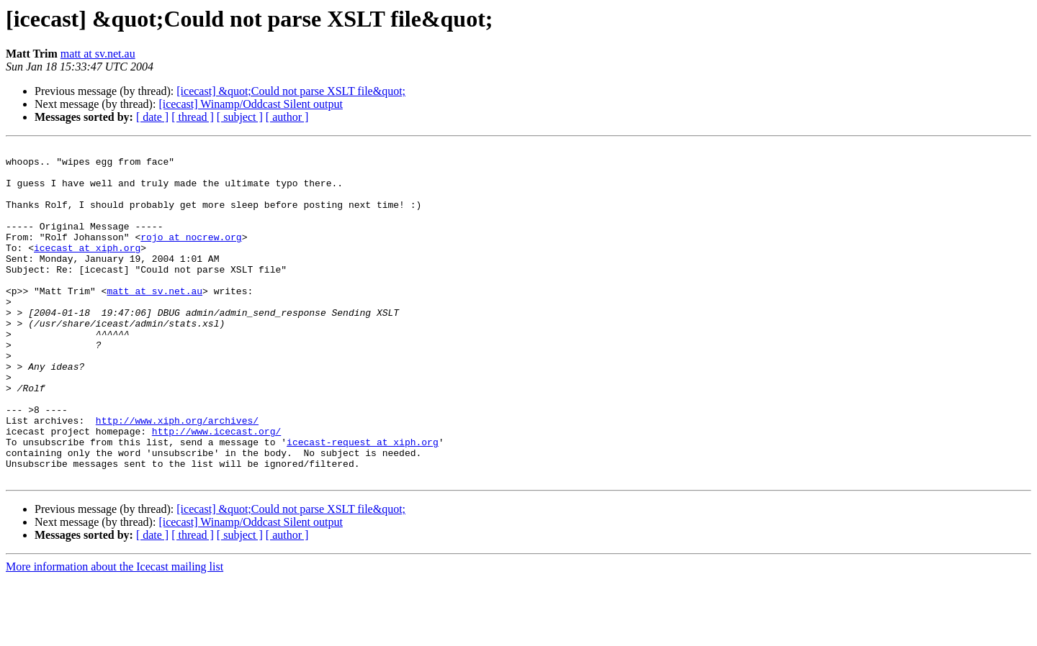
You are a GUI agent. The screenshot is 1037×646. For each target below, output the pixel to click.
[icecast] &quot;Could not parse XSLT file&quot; (290, 91)
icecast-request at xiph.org (363, 502)
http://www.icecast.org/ (216, 489)
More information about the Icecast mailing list (114, 633)
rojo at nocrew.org (190, 256)
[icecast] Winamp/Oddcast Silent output (250, 104)
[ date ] (152, 117)
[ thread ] (192, 117)
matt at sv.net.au (97, 53)
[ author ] (287, 117)
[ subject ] (240, 117)
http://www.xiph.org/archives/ (177, 476)
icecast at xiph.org (87, 269)
